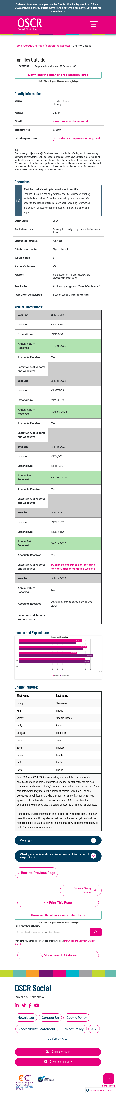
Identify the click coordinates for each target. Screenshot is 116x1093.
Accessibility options (101, 1090)
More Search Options (58, 955)
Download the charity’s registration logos (58, 915)
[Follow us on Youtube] (37, 1005)
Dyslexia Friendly (58, 1062)
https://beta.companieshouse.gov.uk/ (77, 139)
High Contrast (58, 1052)
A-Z (94, 1029)
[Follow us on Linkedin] (17, 1005)
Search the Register (58, 46)
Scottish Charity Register (85, 890)
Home (18, 46)
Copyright (26, 840)
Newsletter (26, 1017)
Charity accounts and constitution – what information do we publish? (55, 856)
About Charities (34, 46)
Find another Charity (27, 926)
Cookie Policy (76, 1017)
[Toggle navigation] (93, 24)
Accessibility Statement (36, 1029)
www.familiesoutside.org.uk (71, 121)
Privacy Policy (73, 1029)
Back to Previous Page (36, 873)
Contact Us (50, 1017)
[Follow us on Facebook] (30, 1005)
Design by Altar (58, 1039)
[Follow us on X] (23, 1005)
